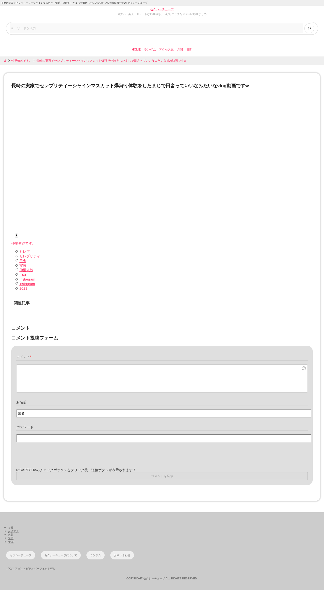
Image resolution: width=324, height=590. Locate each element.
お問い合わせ (122, 555)
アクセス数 (166, 49)
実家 (22, 266)
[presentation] (53, 458)
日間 (189, 49)
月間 (180, 49)
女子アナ (13, 531)
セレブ (24, 252)
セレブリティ (29, 256)
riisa (22, 275)
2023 (23, 289)
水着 (10, 534)
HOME (136, 49)
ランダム (150, 49)
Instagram (27, 279)
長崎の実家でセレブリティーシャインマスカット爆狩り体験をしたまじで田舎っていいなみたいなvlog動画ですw (111, 60)
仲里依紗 (26, 270)
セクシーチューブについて (61, 555)
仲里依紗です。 (21, 60)
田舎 (22, 261)
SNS (11, 538)
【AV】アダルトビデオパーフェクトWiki (30, 568)
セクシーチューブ (162, 9)
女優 (10, 527)
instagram (27, 284)
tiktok (11, 541)
